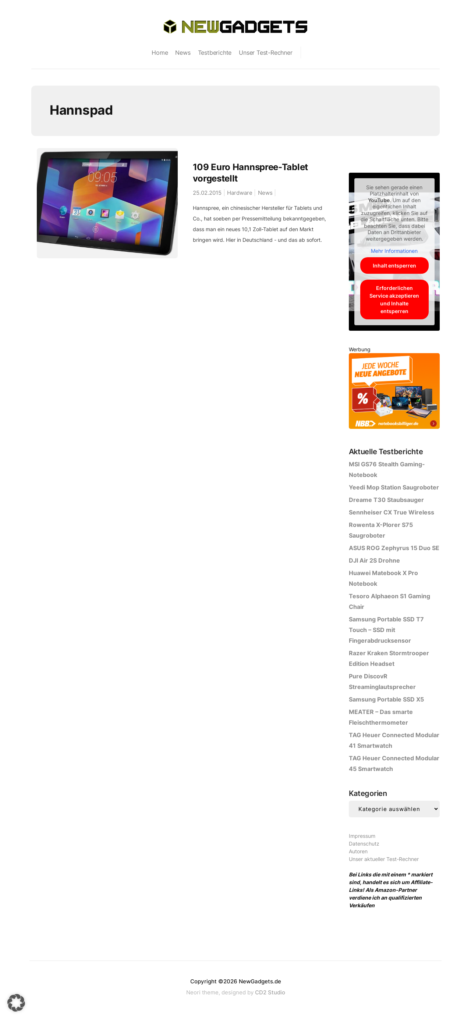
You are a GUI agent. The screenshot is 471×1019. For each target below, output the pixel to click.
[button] (16, 1003)
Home (160, 52)
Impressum (362, 836)
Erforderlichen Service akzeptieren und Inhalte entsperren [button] (394, 299)
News (182, 52)
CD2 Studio (270, 992)
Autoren (358, 851)
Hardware (239, 192)
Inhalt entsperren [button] (394, 265)
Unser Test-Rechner (265, 52)
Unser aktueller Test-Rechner (384, 859)
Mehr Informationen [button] (394, 251)
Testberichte (215, 52)
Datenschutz (364, 843)
